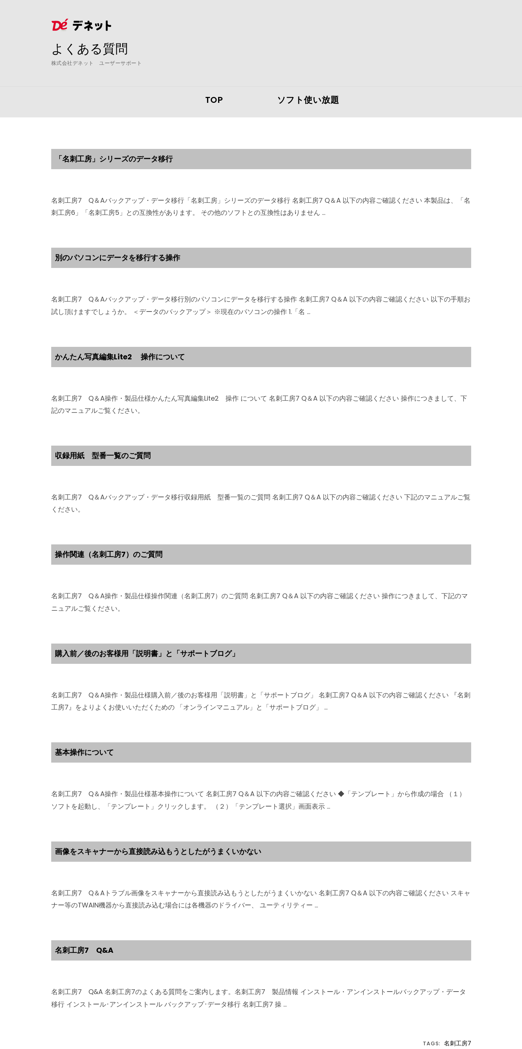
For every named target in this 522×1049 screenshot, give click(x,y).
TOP (214, 100)
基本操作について (84, 752)
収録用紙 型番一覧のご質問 (103, 455)
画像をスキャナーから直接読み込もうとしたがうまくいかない (158, 851)
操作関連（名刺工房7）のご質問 (108, 554)
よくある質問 (91, 48)
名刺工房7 (457, 1044)
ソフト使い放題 (308, 100)
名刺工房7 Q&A (84, 950)
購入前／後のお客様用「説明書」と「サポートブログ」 (147, 653)
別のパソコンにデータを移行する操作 (117, 257)
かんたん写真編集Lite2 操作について (120, 357)
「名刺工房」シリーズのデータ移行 (114, 159)
